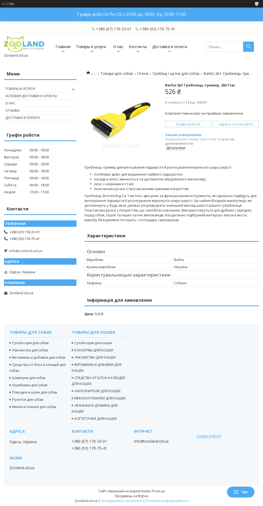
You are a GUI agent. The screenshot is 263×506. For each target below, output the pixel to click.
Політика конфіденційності (167, 500)
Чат (240, 492)
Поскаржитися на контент (121, 500)
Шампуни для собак (29, 377)
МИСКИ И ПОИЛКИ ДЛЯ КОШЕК (100, 398)
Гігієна (142, 73)
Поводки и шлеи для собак (34, 392)
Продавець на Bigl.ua (131, 496)
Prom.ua (158, 491)
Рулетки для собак (27, 399)
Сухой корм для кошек (93, 342)
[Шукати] (248, 47)
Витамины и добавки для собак (39, 357)
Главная (63, 46)
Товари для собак (116, 73)
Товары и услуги (91, 46)
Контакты (138, 46)
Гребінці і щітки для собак (176, 73)
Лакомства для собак (30, 350)
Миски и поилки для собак (34, 406)
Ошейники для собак (30, 385)
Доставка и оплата (169, 46)
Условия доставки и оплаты (31, 96)
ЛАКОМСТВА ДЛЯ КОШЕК (95, 357)
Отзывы (12, 110)
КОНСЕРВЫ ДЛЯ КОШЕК (94, 350)
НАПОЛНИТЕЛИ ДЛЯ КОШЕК (97, 390)
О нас (118, 46)
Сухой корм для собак (30, 342)
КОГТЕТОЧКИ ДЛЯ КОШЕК (95, 418)
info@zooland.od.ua (25, 251)
